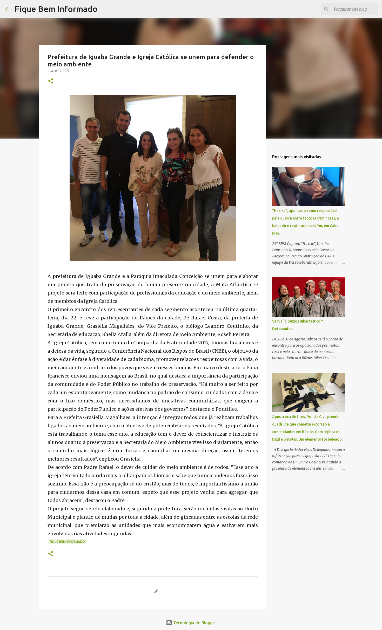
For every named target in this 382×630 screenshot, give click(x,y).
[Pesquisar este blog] (350, 9)
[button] (51, 81)
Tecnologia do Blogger (191, 622)
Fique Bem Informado (56, 8)
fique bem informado (67, 541)
